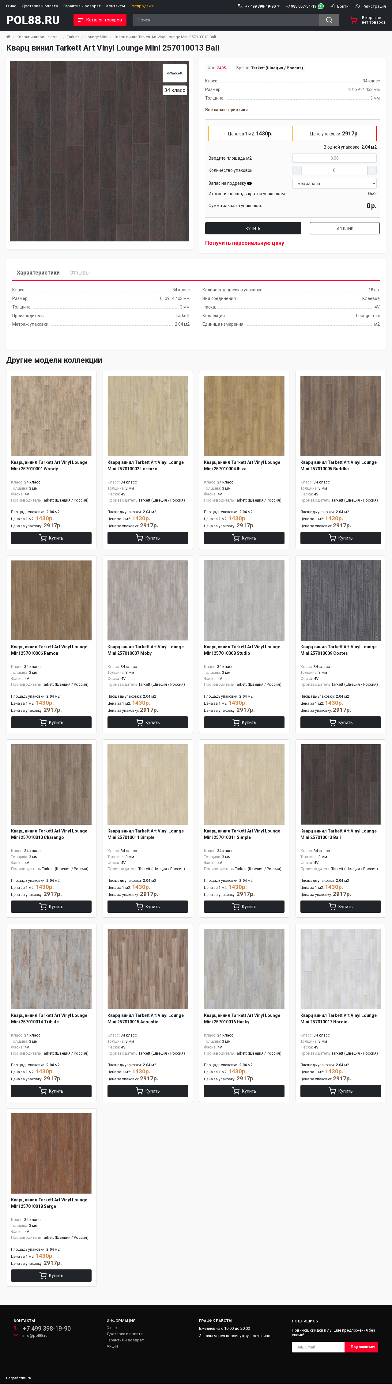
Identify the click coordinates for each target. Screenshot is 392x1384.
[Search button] (329, 20)
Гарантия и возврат (82, 6)
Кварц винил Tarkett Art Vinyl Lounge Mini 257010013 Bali (165, 37)
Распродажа (142, 6)
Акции (112, 1346)
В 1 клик (345, 228)
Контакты (115, 6)
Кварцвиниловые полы (39, 37)
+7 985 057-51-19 (301, 6)
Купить (253, 228)
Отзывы (80, 272)
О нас (11, 6)
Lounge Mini (96, 37)
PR (29, 1378)
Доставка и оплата (40, 6)
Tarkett (73, 37)
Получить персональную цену (244, 243)
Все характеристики (226, 109)
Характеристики (38, 272)
